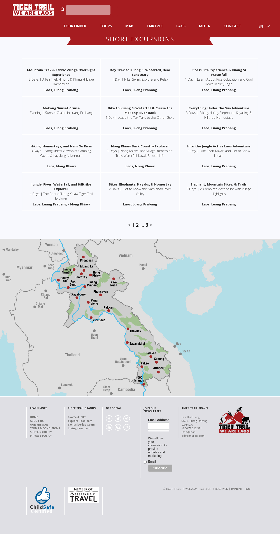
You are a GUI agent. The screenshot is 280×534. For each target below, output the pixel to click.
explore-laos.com (80, 421)
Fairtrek (155, 26)
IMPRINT (237, 489)
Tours (106, 26)
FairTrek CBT (77, 417)
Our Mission (39, 424)
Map (129, 26)
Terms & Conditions (45, 428)
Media (204, 26)
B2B (247, 489)
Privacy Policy (41, 436)
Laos (181, 26)
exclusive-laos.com (81, 424)
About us (37, 421)
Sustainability (41, 432)
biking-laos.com (79, 428)
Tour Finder (74, 26)
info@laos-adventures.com (193, 434)
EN (261, 26)
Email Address (158, 420)
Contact (232, 26)
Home (34, 417)
